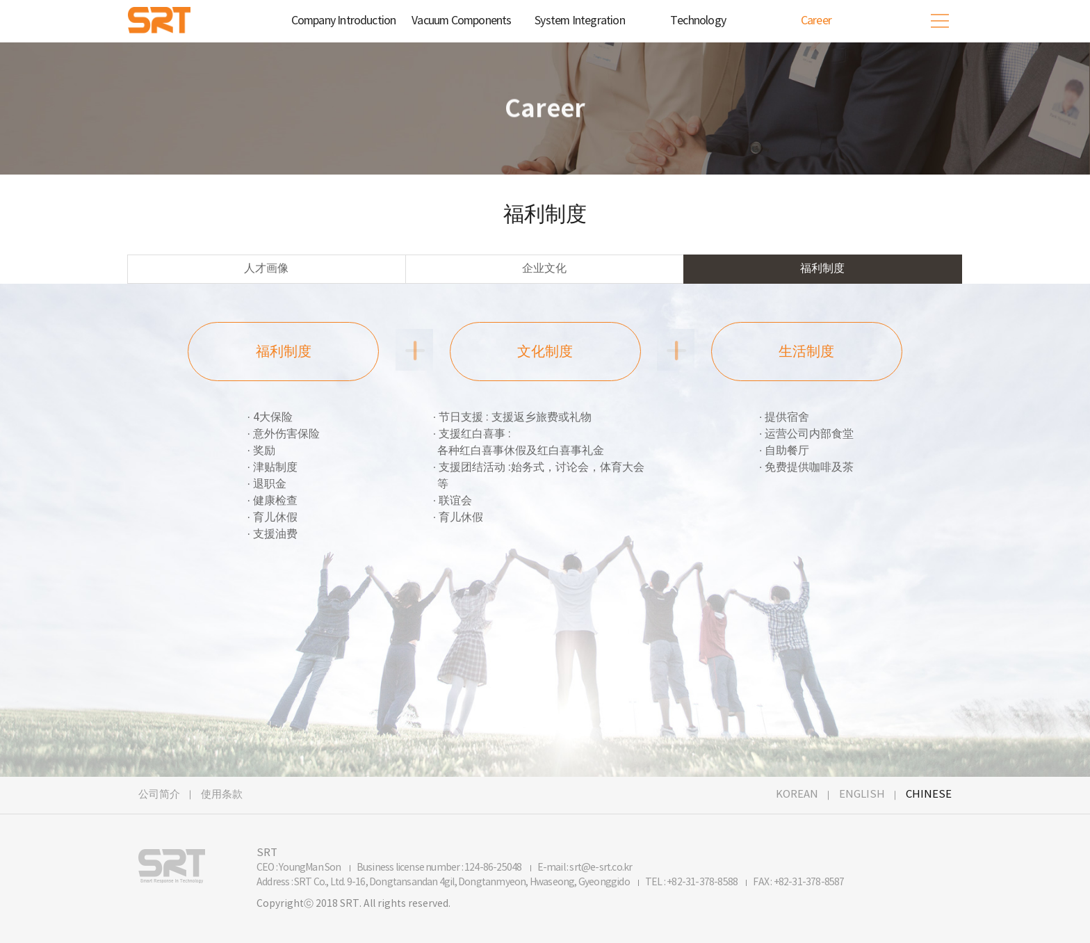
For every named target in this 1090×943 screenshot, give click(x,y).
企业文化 (544, 269)
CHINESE (929, 794)
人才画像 (266, 269)
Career (816, 21)
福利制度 (822, 269)
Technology (698, 21)
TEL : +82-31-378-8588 (692, 882)
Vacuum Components (461, 21)
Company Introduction (343, 21)
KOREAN (797, 794)
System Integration (580, 21)
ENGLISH (862, 794)
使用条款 (222, 794)
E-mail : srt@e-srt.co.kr (585, 867)
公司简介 (159, 794)
